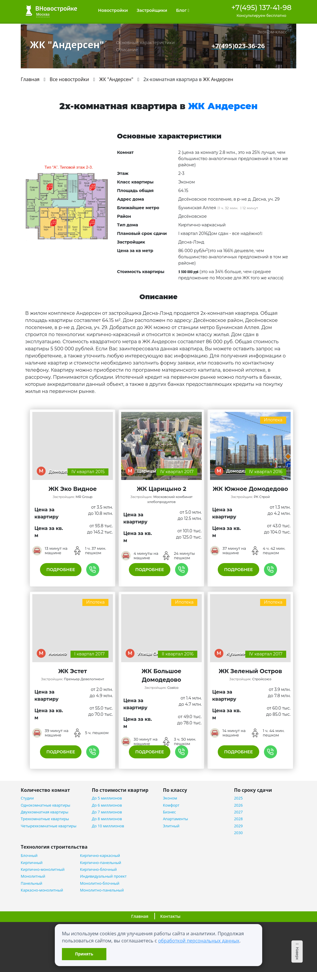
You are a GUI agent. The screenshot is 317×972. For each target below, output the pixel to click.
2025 (238, 798)
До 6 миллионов (107, 805)
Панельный (31, 883)
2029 (238, 826)
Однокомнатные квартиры (45, 805)
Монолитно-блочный (99, 883)
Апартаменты (175, 819)
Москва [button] (42, 14)
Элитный (171, 826)
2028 (238, 819)
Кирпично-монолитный (43, 869)
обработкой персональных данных (198, 940)
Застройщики (152, 10)
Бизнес (169, 812)
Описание (127, 49)
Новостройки (113, 10)
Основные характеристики (145, 42)
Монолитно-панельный (102, 890)
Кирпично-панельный (100, 862)
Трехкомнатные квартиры (45, 819)
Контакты (170, 916)
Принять (84, 954)
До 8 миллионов (107, 819)
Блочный (29, 855)
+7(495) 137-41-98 (261, 7)
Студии (27, 798)
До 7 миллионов (107, 812)
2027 (238, 812)
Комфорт (171, 805)
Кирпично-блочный (98, 869)
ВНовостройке (51, 10)
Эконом (170, 798)
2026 (238, 805)
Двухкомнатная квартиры (44, 812)
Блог (182, 10)
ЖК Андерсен (218, 79)
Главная (139, 916)
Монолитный (33, 876)
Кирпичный (32, 862)
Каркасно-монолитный (42, 890)
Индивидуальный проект (103, 876)
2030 (238, 833)
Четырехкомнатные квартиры (48, 826)
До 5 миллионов (107, 798)
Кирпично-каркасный (100, 855)
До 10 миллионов (108, 826)
